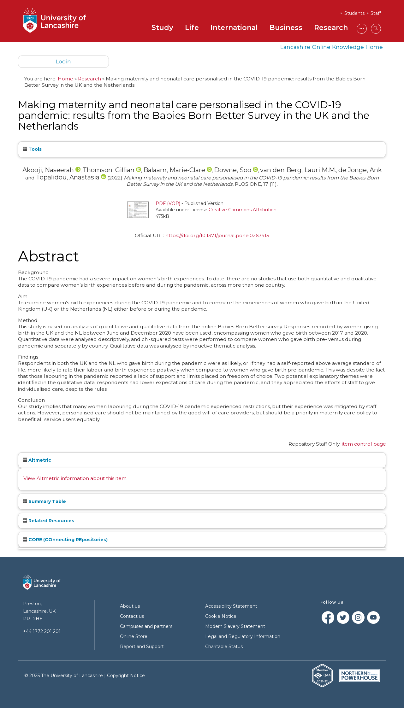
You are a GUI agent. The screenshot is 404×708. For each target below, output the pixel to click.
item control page (364, 444)
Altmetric (37, 460)
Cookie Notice (220, 616)
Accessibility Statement (231, 606)
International (234, 27)
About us (130, 606)
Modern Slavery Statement (235, 626)
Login (63, 61)
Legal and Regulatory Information (242, 636)
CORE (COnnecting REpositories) (65, 539)
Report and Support (142, 646)
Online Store (133, 636)
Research (331, 27)
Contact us (132, 616)
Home (65, 79)
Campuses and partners (146, 626)
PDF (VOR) (168, 203)
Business (286, 27)
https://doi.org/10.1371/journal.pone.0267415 (217, 235)
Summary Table (44, 501)
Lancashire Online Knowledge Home (331, 47)
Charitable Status (224, 646)
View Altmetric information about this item (75, 478)
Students (354, 13)
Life (192, 27)
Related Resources (48, 521)
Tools (32, 149)
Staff (376, 13)
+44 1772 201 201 (42, 631)
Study (162, 27)
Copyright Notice (126, 675)
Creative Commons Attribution (242, 210)
